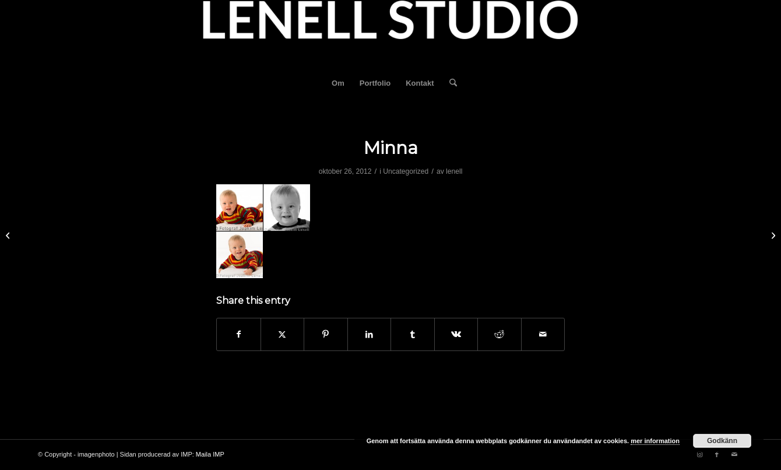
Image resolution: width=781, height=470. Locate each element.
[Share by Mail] (543, 334)
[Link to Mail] (734, 454)
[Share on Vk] (456, 334)
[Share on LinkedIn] (369, 334)
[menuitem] (338, 83)
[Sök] (449, 83)
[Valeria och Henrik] (772, 235)
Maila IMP (210, 454)
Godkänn (722, 441)
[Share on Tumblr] (412, 334)
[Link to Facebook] (717, 454)
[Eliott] (9, 235)
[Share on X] (282, 334)
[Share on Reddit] (499, 334)
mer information (655, 440)
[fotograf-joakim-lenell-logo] (390, 34)
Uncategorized (405, 171)
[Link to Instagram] (699, 454)
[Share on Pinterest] (325, 334)
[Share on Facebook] (239, 334)
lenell (454, 171)
